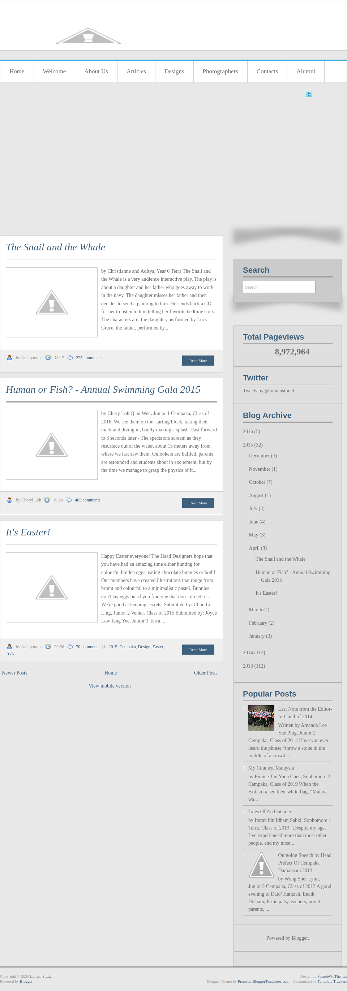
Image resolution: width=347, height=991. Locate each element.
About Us (96, 71)
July (254, 508)
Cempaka (127, 646)
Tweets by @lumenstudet (268, 390)
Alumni (305, 71)
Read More (198, 360)
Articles (136, 71)
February (259, 623)
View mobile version (110, 686)
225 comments (88, 357)
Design (144, 646)
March (256, 609)
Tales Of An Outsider (269, 811)
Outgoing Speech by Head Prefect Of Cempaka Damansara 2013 (304, 863)
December (260, 455)
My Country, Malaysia (271, 768)
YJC (10, 653)
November (260, 469)
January (257, 636)
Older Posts (206, 673)
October (258, 482)
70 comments (87, 646)
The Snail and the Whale (55, 247)
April (255, 548)
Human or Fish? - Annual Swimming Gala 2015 (103, 389)
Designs (174, 71)
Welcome (54, 71)
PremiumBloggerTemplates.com (264, 981)
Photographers (220, 71)
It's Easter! (28, 532)
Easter (158, 646)
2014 (248, 652)
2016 (248, 431)
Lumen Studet (41, 976)
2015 (112, 646)
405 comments (87, 500)
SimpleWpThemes (332, 976)
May (254, 535)
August (257, 495)
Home (17, 71)
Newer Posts (14, 673)
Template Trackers (332, 981)
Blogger (300, 938)
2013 (248, 666)
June (254, 522)
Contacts (267, 71)
